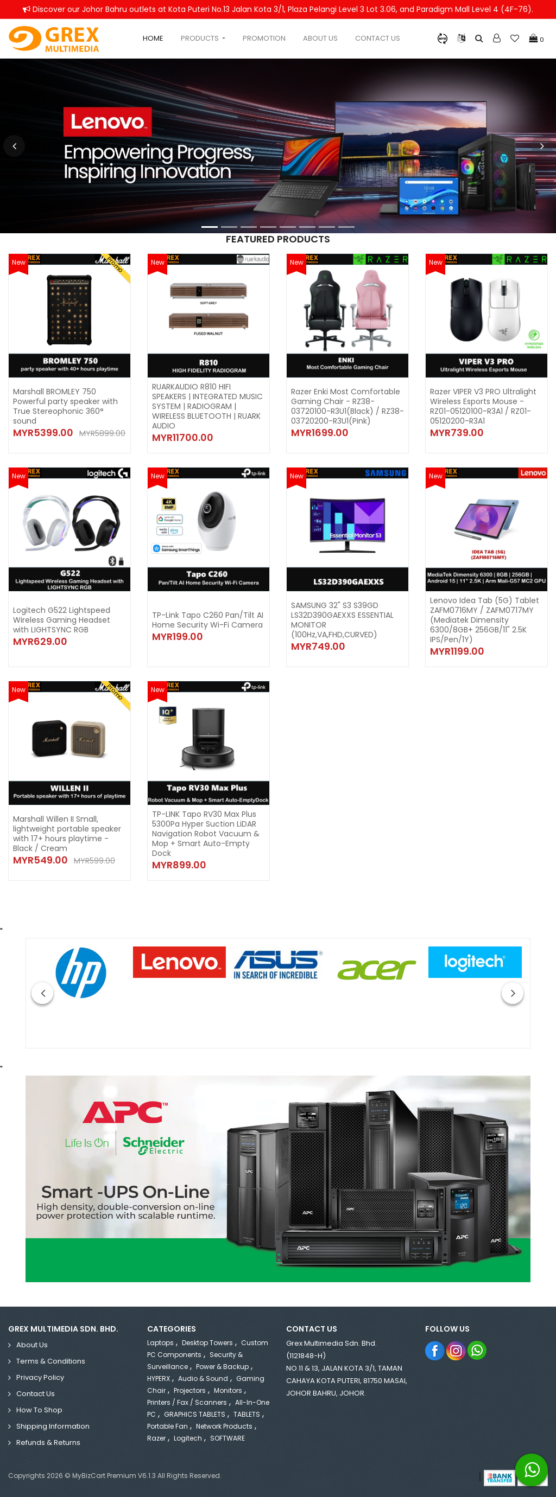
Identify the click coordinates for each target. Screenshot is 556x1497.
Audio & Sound (203, 1378)
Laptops (160, 1342)
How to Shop (39, 1410)
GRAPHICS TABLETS (194, 1414)
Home (153, 38)
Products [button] (200, 38)
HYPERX (158, 1378)
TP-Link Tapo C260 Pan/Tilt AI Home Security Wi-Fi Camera (207, 620)
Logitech (188, 1438)
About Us (320, 38)
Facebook (435, 1350)
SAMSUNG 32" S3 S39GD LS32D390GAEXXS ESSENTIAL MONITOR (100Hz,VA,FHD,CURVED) (342, 620)
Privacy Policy (40, 1377)
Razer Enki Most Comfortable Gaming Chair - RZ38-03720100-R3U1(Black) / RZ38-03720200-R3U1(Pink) (347, 406)
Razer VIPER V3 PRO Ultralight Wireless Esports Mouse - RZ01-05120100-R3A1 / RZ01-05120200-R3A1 (483, 406)
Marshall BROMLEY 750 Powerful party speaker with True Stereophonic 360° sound (65, 406)
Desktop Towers (207, 1342)
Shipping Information (53, 1426)
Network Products (224, 1426)
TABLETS (246, 1414)
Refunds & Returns (48, 1442)
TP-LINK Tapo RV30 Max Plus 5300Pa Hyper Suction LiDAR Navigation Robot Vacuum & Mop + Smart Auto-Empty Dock (206, 834)
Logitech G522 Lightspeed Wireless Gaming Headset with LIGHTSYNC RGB (61, 620)
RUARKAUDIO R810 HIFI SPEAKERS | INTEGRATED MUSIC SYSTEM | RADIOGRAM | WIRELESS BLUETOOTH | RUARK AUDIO (207, 406)
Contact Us (377, 38)
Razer (156, 1438)
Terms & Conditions (50, 1361)
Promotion (264, 38)
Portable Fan (167, 1426)
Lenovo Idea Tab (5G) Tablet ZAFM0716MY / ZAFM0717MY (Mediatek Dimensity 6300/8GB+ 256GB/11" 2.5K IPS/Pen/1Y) (484, 620)
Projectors (190, 1390)
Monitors (228, 1390)
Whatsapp (477, 1350)
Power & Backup (222, 1366)
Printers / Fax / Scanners (187, 1402)
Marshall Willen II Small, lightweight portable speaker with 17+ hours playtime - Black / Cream (67, 834)
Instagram (456, 1350)
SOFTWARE (227, 1438)
